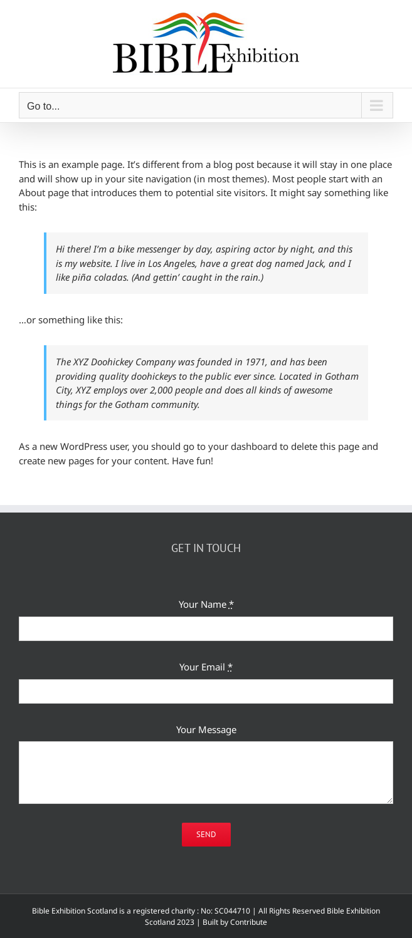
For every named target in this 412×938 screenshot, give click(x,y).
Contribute (248, 922)
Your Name (206, 604)
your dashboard (242, 446)
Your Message (206, 729)
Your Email (206, 666)
